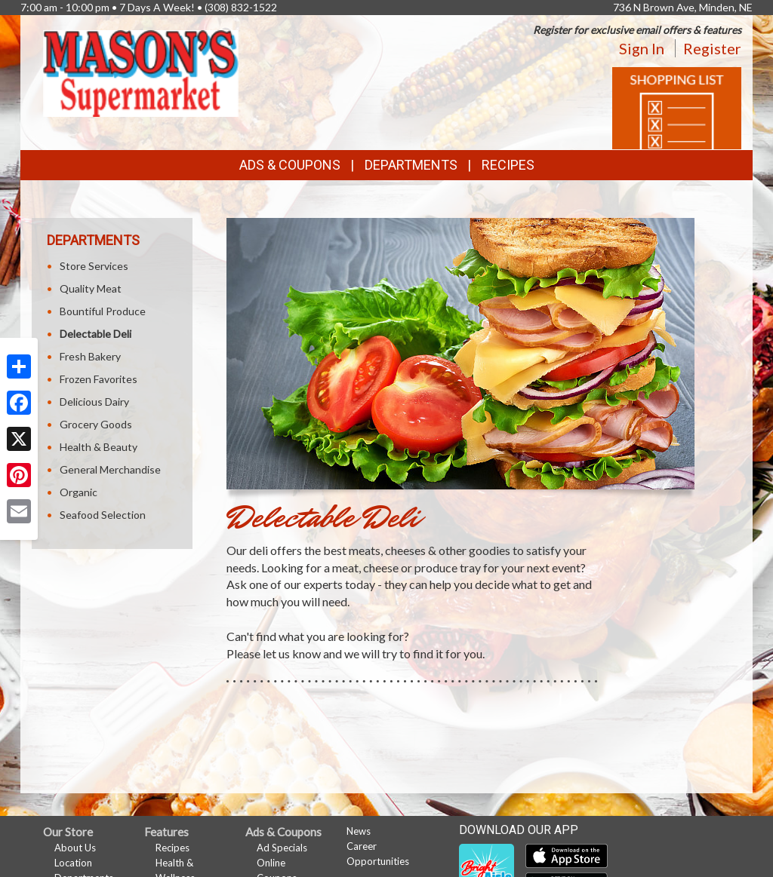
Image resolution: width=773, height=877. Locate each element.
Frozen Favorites (98, 379)
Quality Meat (91, 288)
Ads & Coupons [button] (289, 165)
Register (712, 48)
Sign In (641, 48)
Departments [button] (411, 165)
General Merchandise (110, 469)
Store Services (94, 265)
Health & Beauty (98, 446)
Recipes (508, 165)
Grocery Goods (96, 424)
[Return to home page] (141, 72)
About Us (75, 848)
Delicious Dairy (94, 401)
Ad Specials (282, 848)
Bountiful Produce (103, 311)
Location (73, 863)
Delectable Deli (95, 333)
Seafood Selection (103, 514)
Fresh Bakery (90, 356)
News (358, 831)
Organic (78, 492)
